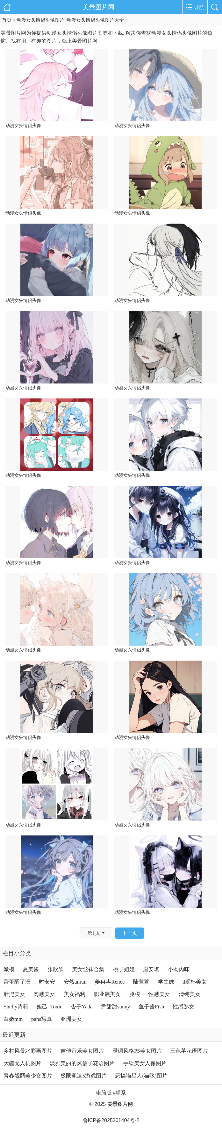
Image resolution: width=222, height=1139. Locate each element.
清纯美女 (189, 994)
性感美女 (159, 994)
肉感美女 (44, 994)
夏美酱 (31, 969)
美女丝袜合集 (88, 969)
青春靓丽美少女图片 (28, 1076)
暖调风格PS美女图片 (137, 1051)
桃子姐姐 (124, 969)
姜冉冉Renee (110, 982)
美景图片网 (98, 7)
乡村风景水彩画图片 (28, 1051)
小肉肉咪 (179, 969)
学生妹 (166, 982)
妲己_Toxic (49, 1007)
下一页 (129, 933)
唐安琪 (151, 969)
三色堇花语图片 (189, 1051)
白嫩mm (13, 1019)
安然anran (75, 982)
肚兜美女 (14, 994)
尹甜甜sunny (115, 1007)
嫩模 (9, 969)
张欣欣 (55, 969)
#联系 (119, 1092)
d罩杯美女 (195, 982)
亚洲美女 (71, 1019)
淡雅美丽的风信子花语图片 (82, 1063)
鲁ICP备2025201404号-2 (111, 1120)
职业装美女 (107, 994)
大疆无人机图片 (22, 1063)
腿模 (134, 994)
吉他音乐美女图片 (82, 1051)
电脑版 (103, 1092)
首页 (6, 20)
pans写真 (41, 1019)
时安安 (47, 982)
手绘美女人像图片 (145, 1063)
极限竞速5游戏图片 (84, 1076)
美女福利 (74, 994)
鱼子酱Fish (151, 1007)
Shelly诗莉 (16, 1007)
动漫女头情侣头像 (23, 125)
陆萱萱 (141, 982)
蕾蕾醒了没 (17, 982)
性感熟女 (183, 1007)
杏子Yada (81, 1007)
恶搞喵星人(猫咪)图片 (141, 1076)
